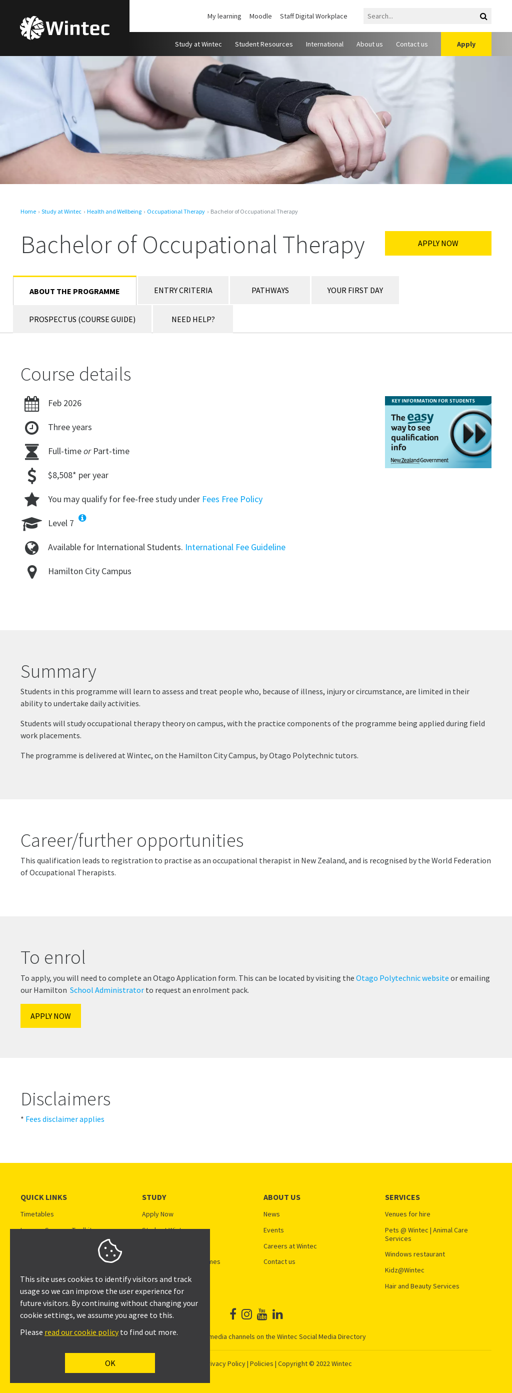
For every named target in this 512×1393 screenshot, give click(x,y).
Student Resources (264, 44)
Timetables (37, 1214)
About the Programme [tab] (75, 291)
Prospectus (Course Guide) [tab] (82, 319)
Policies (262, 1363)
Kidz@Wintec (404, 1270)
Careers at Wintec (290, 1246)
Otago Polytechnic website (402, 978)
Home (28, 211)
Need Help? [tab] (193, 319)
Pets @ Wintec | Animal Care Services (426, 1234)
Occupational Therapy (176, 211)
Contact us (412, 44)
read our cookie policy (81, 1332)
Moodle (261, 16)
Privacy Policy (225, 1363)
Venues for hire (407, 1214)
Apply (466, 44)
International (325, 44)
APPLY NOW (50, 1016)
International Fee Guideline (235, 547)
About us (369, 44)
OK (110, 1363)
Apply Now (438, 243)
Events (274, 1230)
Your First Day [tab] (355, 290)
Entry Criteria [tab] (183, 290)
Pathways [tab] (270, 290)
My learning (225, 16)
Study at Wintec (198, 44)
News (272, 1214)
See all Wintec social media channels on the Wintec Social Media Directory (256, 1336)
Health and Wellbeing (114, 211)
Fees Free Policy (232, 499)
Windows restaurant (415, 1254)
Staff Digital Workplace (314, 16)
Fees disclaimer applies (65, 1119)
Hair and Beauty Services (422, 1286)
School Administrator (107, 990)
